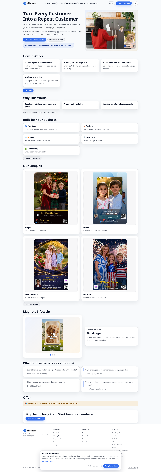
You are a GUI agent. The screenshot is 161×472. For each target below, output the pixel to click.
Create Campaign (124, 3)
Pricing (61, 3)
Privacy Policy (47, 461)
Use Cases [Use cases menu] (92, 3)
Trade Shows (86, 442)
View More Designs (31, 304)
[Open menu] (136, 3)
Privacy (114, 448)
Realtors (85, 433)
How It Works (51, 3)
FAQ (113, 442)
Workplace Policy (117, 457)
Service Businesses (88, 436)
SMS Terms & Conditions (120, 451)
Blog (113, 460)
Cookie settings (133, 468)
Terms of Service (117, 454)
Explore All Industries (32, 158)
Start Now (28, 90)
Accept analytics (111, 466)
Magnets (82, 3)
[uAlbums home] (29, 3)
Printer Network (117, 445)
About (114, 436)
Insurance (85, 439)
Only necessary (93, 466)
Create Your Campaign (35, 419)
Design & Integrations (60, 439)
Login (111, 3)
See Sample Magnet (56, 40)
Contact (114, 439)
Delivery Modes (71, 3)
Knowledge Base (117, 433)
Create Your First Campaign (35, 40)
